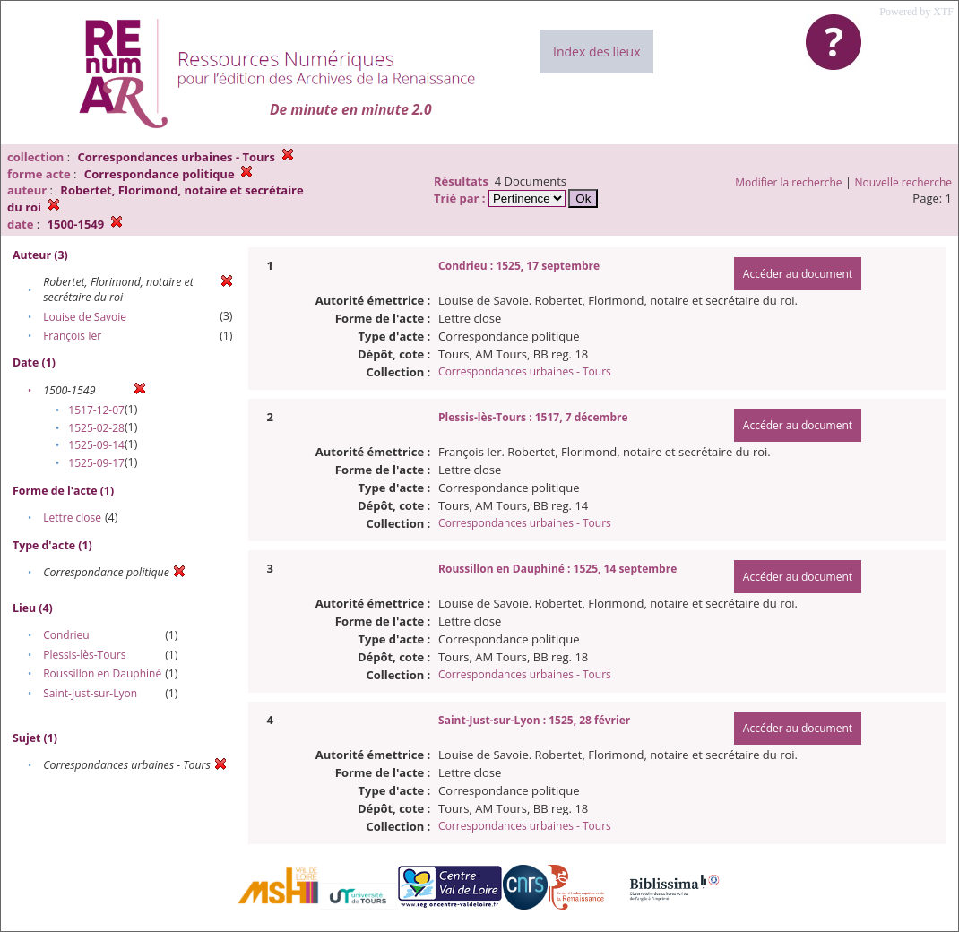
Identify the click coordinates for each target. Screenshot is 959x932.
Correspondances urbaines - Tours (524, 371)
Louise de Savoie (84, 316)
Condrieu (66, 635)
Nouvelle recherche (904, 182)
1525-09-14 (96, 445)
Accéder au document (797, 273)
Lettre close (72, 517)
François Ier (72, 335)
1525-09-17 (96, 462)
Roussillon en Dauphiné (102, 673)
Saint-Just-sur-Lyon (90, 693)
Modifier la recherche (788, 182)
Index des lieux (596, 51)
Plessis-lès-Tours (84, 654)
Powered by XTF (916, 11)
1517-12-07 (96, 410)
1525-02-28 (96, 428)
